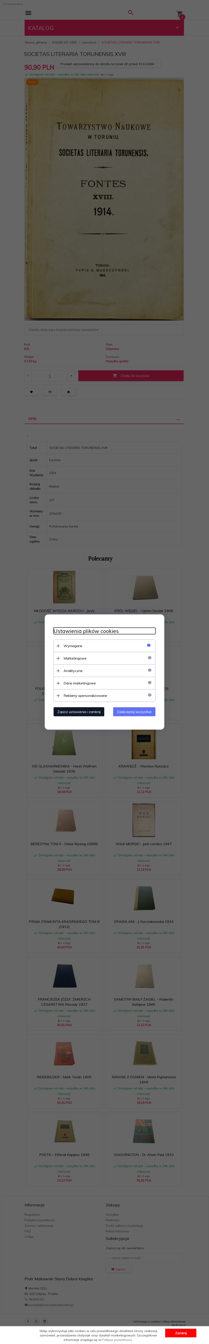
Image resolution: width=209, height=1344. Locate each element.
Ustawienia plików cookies (86, 631)
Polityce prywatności (117, 1340)
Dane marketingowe (80, 683)
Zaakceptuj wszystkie (134, 712)
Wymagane (73, 646)
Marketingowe (75, 658)
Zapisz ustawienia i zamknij (79, 712)
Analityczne (73, 670)
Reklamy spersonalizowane (85, 695)
